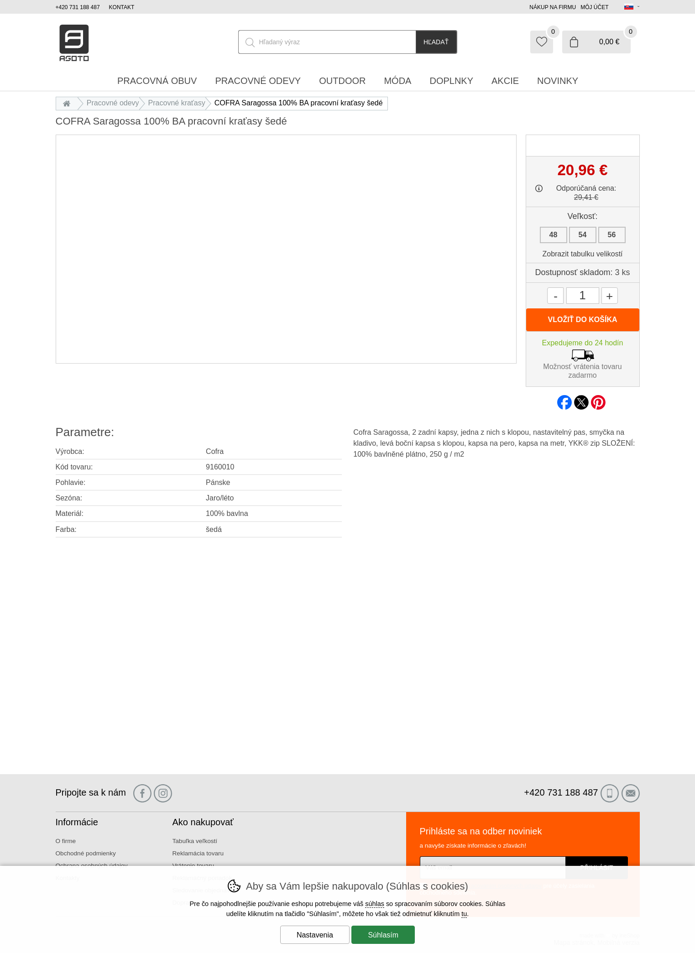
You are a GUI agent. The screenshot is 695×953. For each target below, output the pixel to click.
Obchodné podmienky (86, 853)
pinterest (598, 399)
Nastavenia (315, 935)
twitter (581, 399)
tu (464, 913)
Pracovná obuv (157, 81)
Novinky (557, 81)
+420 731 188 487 (78, 7)
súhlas (374, 903)
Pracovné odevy (113, 103)
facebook (564, 399)
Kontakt (122, 7)
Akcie (505, 81)
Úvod (69, 103)
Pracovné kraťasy (176, 103)
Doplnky (451, 81)
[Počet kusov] (582, 295)
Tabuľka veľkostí (195, 841)
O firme (66, 841)
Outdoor (342, 81)
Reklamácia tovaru (198, 853)
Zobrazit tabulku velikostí (582, 254)
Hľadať (436, 42)
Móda (397, 81)
